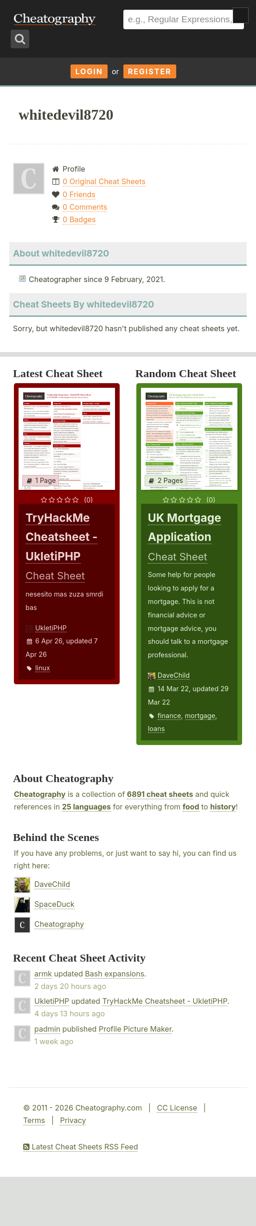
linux (42, 668)
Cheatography (39, 794)
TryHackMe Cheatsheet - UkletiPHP (164, 1001)
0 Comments (85, 207)
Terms (34, 1120)
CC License (177, 1107)
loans (156, 728)
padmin (47, 1028)
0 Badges (79, 219)
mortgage (200, 715)
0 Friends (79, 194)
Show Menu (241, 15)
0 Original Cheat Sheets (104, 181)
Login (89, 71)
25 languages (86, 806)
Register (150, 71)
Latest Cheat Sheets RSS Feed (80, 1146)
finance (169, 715)
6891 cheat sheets (160, 794)
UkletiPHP (51, 628)
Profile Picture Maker (135, 1028)
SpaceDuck (54, 904)
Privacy (73, 1120)
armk (43, 973)
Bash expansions (114, 973)
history (223, 806)
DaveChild (174, 675)
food (191, 806)
